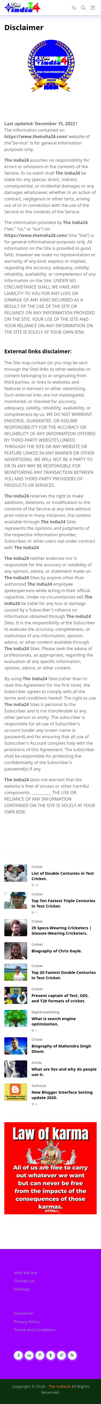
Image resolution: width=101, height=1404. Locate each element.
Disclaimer (24, 1313)
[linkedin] (29, 1355)
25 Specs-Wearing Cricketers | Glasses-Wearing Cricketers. (62, 930)
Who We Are (25, 1272)
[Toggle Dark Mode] (74, 7)
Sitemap (22, 1289)
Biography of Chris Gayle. (57, 950)
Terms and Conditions (34, 1329)
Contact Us (24, 1280)
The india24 (59, 1386)
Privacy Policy (27, 1321)
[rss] (72, 1355)
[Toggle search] (83, 8)
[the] (63, 8)
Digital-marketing (45, 1012)
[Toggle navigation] (92, 7)
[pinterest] (40, 1355)
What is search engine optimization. (54, 1021)
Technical (39, 1085)
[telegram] (61, 1355)
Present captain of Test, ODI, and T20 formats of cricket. (60, 998)
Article (37, 1062)
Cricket (37, 867)
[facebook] (18, 1355)
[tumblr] (50, 1355)
